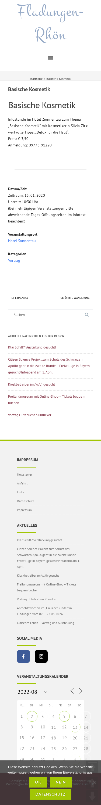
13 (75, 727)
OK (38, 782)
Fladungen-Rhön (50, 23)
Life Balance (18, 298)
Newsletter (24, 474)
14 (85, 727)
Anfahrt (22, 483)
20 (75, 738)
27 (75, 748)
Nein (61, 782)
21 (85, 738)
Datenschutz (25, 501)
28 (85, 748)
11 (53, 727)
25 (53, 748)
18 (53, 738)
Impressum (24, 510)
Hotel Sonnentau (22, 240)
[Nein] (94, 782)
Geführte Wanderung (77, 298)
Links (20, 492)
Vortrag (14, 260)
